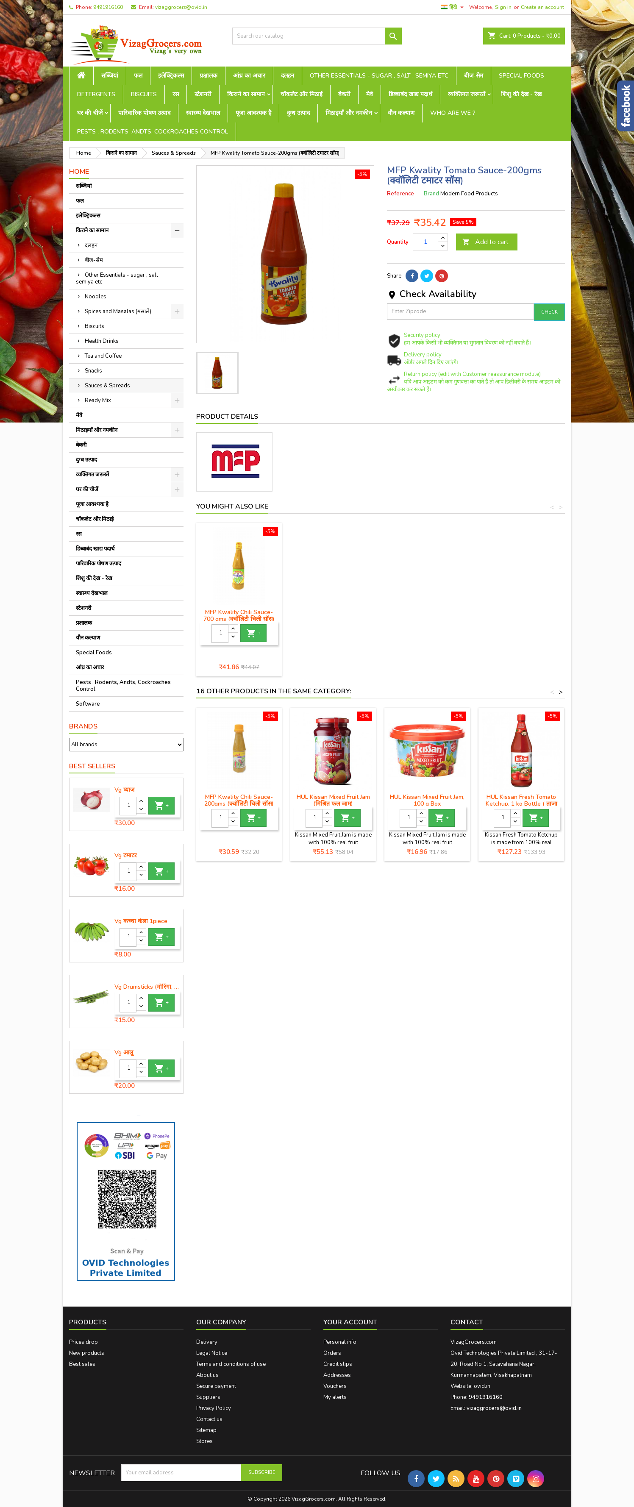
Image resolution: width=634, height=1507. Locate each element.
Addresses (337, 1375)
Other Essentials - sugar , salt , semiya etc (379, 76)
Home (79, 171)
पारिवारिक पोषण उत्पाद (144, 113)
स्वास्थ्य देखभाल (203, 113)
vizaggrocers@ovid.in (181, 7)
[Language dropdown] (453, 7)
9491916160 (108, 7)
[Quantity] (128, 806)
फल (138, 76)
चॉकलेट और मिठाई (302, 94)
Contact (466, 1322)
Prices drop (83, 1342)
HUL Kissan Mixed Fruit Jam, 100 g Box (427, 800)
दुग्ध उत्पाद (298, 113)
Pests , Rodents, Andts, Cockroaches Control (152, 132)
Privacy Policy (213, 1408)
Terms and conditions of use (231, 1364)
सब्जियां (109, 76)
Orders (332, 1353)
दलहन (287, 76)
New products (86, 1353)
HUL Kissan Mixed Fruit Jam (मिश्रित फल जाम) (333, 800)
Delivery (206, 1342)
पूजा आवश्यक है (253, 113)
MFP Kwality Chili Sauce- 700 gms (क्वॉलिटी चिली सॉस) (521, 615)
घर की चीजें (90, 113)
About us (207, 1375)
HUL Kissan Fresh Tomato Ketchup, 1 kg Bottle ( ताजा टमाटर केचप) (521, 804)
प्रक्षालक (208, 76)
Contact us (209, 1419)
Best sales (82, 1364)
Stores (204, 1441)
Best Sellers (92, 766)
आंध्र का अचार (249, 76)
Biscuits (144, 94)
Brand (431, 193)
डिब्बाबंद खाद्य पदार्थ (410, 94)
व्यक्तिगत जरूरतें (466, 94)
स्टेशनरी (203, 94)
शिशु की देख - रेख (521, 94)
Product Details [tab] (227, 416)
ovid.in (482, 1386)
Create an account (542, 7)
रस (175, 94)
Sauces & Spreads (107, 385)
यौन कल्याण (401, 113)
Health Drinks (102, 341)
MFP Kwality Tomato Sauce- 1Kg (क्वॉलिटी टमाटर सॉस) (239, 615)
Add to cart (485, 242)
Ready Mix (98, 400)
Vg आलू (123, 1052)
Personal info (339, 1342)
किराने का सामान (246, 94)
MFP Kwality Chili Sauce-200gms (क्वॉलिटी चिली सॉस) (239, 800)
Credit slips (337, 1364)
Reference (400, 193)
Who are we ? (452, 113)
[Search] (317, 36)
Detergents (96, 94)
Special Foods (521, 76)
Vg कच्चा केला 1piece (140, 921)
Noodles (95, 296)
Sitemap (206, 1430)
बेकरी (344, 94)
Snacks (93, 371)
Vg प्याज (124, 790)
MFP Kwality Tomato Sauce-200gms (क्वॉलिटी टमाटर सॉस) (333, 615)
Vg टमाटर (125, 855)
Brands (83, 726)
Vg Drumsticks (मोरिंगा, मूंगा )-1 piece (147, 987)
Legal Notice (211, 1353)
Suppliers (208, 1397)
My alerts (335, 1397)
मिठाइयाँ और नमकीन (348, 113)
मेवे (369, 94)
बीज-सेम (473, 76)
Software (88, 704)
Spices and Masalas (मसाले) (118, 311)
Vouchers (335, 1386)
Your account (350, 1322)
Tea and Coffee (103, 356)
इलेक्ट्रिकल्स (171, 76)
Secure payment (216, 1386)
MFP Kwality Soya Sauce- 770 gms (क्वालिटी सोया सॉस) (427, 615)
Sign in (503, 7)
